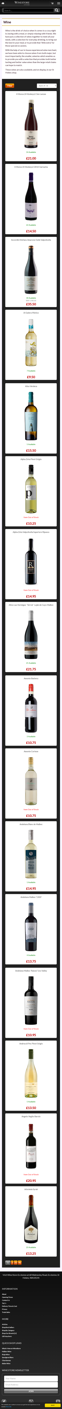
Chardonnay (6, 1360)
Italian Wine (6, 1363)
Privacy (4, 1309)
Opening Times (7, 1297)
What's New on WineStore (11, 1348)
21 (15, 1262)
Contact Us (6, 1300)
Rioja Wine (6, 1355)
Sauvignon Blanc (7, 1357)
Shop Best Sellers (8, 1327)
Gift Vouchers (7, 1336)
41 (20, 1262)
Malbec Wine (6, 1351)
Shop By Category (8, 1330)
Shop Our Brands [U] (9, 1333)
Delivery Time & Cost (9, 1306)
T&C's (4, 1303)
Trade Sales (6, 1312)
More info (9, 1407)
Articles (5, 1324)
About (4, 1294)
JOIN (31, 1391)
